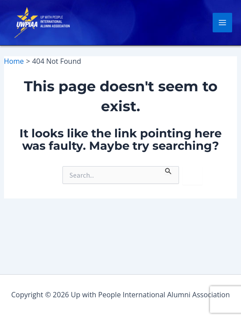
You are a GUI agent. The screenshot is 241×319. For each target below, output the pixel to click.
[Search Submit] (168, 170)
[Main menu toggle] (222, 22)
